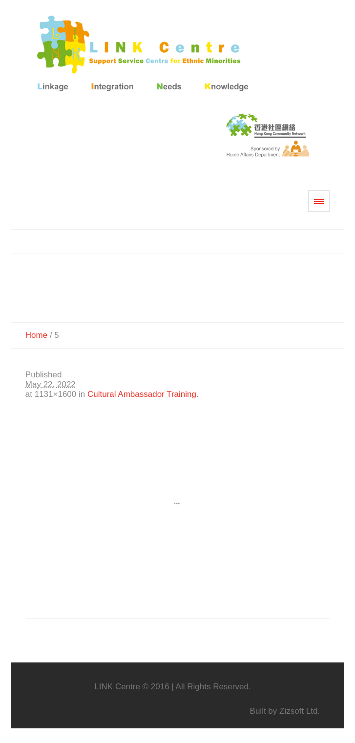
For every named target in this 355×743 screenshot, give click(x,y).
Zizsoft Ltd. (299, 711)
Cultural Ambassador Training (141, 394)
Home (36, 335)
